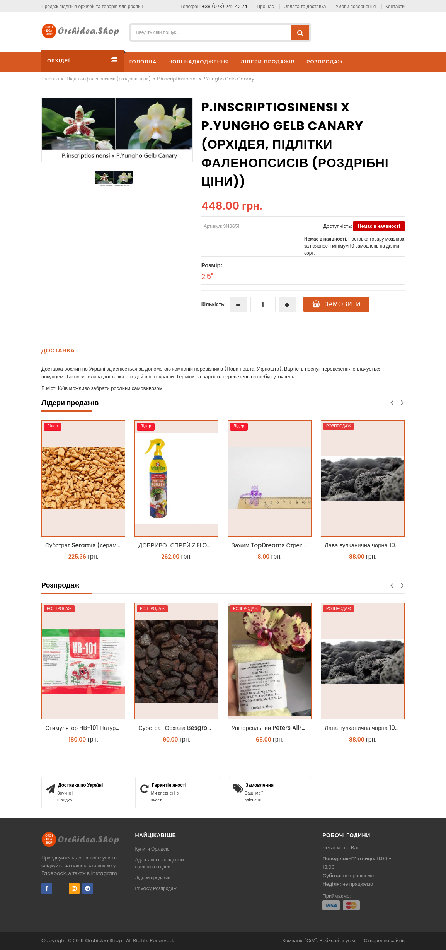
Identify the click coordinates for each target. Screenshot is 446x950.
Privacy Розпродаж (156, 888)
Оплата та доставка (305, 6)
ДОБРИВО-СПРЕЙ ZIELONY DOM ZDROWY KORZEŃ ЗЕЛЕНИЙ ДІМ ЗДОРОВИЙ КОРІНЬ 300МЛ (178, 545)
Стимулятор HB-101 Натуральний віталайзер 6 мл (85, 728)
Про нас (265, 6)
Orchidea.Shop (104, 940)
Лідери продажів (152, 877)
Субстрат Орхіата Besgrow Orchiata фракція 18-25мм (178, 728)
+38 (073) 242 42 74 (224, 6)
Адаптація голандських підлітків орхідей (160, 863)
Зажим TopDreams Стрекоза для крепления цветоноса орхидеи (272, 545)
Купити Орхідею (152, 849)
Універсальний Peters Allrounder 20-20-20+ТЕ (272, 728)
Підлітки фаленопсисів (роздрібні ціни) (108, 78)
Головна (50, 78)
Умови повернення (355, 6)
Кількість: (213, 304)
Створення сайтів (384, 940)
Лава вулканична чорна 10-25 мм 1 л (365, 545)
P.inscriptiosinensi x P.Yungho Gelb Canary (205, 78)
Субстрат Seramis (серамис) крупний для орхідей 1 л (85, 545)
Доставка (58, 350)
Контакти (395, 6)
